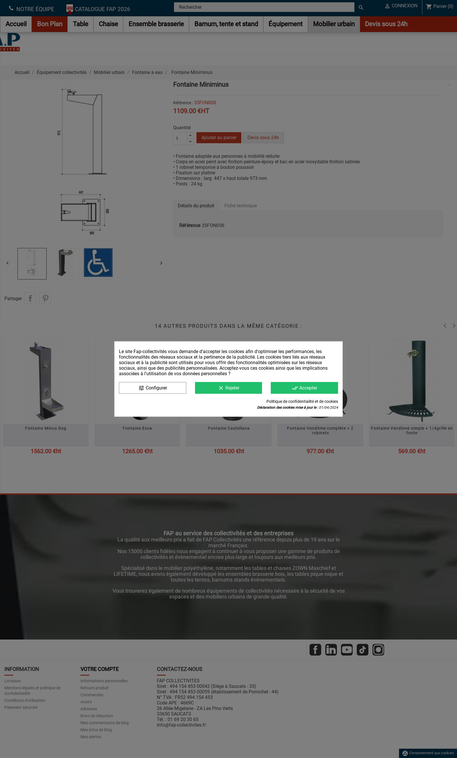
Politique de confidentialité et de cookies (302, 401)
